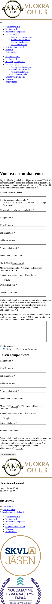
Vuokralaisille (11, 29)
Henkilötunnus (7, 225)
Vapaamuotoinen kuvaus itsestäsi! (25, 317)
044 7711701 (8, 511)
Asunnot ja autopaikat (15, 32)
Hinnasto (9, 49)
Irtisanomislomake (19, 44)
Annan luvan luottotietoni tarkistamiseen (18, 275)
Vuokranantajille (12, 27)
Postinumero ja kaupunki (11, 255)
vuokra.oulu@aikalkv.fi (13, 516)
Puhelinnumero (7, 233)
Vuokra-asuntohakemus (21, 37)
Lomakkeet (10, 34)
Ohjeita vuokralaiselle (15, 47)
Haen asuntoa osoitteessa (11, 192)
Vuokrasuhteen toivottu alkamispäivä (17, 210)
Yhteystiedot (11, 52)
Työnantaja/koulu (8, 285)
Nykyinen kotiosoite (9, 248)
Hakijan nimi (6, 218)
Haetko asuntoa (7, 350)
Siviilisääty (5, 263)
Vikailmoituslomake (20, 42)
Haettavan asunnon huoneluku (14, 200)
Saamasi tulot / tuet (9, 292)
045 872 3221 (9, 514)
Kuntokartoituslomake (20, 39)
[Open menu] (1, 22)
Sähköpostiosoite (8, 240)
